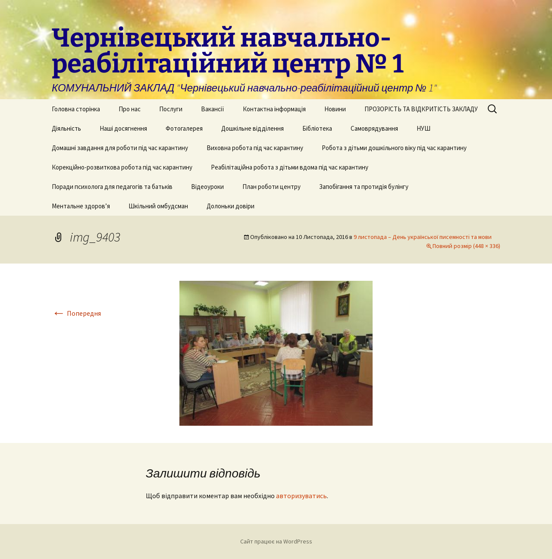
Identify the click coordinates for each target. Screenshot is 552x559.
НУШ (423, 128)
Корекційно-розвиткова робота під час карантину (122, 167)
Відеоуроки (207, 186)
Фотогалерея (184, 128)
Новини (335, 109)
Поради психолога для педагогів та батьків (112, 186)
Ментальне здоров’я (81, 206)
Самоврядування (374, 128)
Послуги (170, 109)
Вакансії (212, 109)
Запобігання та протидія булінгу (363, 186)
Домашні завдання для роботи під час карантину (120, 148)
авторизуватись (301, 495)
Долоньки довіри (230, 206)
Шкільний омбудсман (158, 206)
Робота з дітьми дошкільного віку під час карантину (394, 148)
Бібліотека (317, 128)
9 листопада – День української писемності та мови (423, 237)
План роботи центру (271, 186)
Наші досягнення (123, 128)
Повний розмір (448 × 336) (466, 246)
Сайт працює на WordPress (276, 541)
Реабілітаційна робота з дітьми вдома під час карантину (289, 167)
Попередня (76, 313)
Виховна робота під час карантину (255, 148)
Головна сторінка (76, 109)
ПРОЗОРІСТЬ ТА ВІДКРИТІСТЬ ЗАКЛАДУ (421, 109)
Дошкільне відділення (252, 128)
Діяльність (66, 128)
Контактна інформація (274, 109)
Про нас (130, 109)
